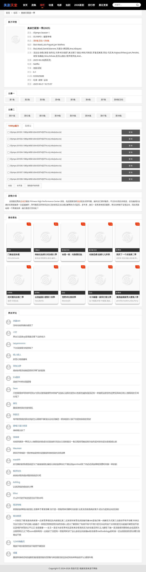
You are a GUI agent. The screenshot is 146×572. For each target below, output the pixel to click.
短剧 (68, 5)
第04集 (58, 115)
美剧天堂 (75, 568)
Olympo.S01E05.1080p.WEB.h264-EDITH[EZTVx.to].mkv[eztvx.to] (35, 159)
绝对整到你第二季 (16, 297)
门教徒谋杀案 (14, 254)
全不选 (19, 186)
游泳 (79, 201)
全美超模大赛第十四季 (45, 297)
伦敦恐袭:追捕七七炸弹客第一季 (103, 254)
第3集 (42, 99)
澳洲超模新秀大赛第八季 (127, 297)
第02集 (27, 115)
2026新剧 (79, 5)
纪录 (35, 80)
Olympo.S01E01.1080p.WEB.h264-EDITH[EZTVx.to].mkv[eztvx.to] (35, 132)
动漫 (51, 5)
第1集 (12, 99)
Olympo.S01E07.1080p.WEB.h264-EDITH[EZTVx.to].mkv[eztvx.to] (35, 172)
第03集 (42, 115)
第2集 (27, 99)
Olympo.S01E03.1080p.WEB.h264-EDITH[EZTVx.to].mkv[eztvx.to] (35, 145)
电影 (59, 5)
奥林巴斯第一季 (28, 12)
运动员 (23, 201)
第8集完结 (118, 99)
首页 (25, 5)
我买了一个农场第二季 (126, 254)
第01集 (12, 115)
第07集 (103, 115)
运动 (46, 80)
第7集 (103, 99)
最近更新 (103, 5)
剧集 (34, 5)
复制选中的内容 (33, 186)
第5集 (73, 99)
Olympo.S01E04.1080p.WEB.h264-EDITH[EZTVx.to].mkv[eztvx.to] (35, 152)
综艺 (42, 5)
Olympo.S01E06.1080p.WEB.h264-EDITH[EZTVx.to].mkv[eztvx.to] (35, 165)
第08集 (118, 115)
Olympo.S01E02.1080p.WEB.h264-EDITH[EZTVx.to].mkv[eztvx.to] (35, 139)
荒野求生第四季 (69, 297)
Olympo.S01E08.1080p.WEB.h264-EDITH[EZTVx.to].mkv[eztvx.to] (35, 179)
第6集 (88, 99)
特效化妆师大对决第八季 (46, 254)
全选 (10, 186)
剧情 (40, 80)
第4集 (57, 99)
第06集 (88, 115)
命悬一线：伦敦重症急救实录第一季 (78, 254)
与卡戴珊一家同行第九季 (100, 297)
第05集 (73, 115)
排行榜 (91, 5)
